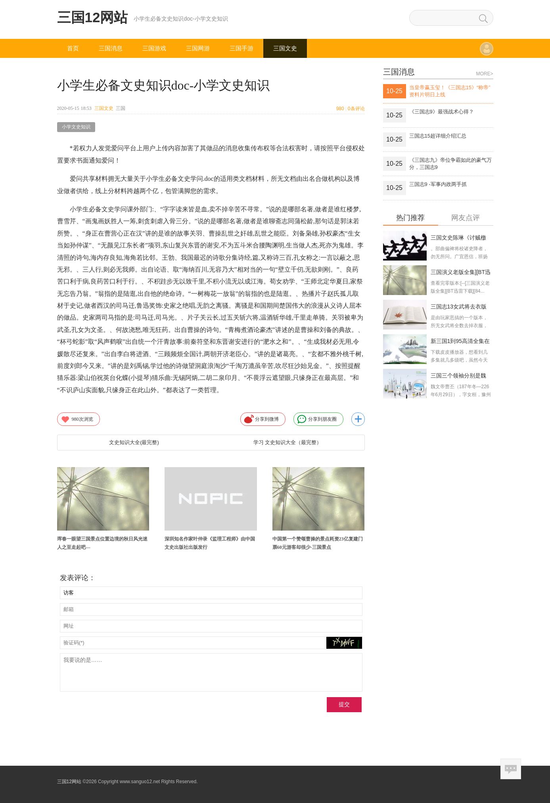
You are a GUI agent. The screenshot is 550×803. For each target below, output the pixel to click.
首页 (73, 48)
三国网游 (198, 48)
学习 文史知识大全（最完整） (287, 442)
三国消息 (111, 48)
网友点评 (465, 218)
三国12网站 (92, 17)
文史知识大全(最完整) (134, 442)
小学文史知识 (76, 127)
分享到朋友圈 (317, 419)
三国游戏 (154, 48)
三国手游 (241, 48)
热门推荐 (410, 218)
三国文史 (285, 48)
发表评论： (78, 578)
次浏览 (77, 419)
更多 (358, 419)
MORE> (484, 74)
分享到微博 (261, 419)
